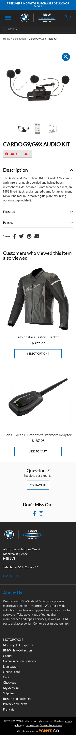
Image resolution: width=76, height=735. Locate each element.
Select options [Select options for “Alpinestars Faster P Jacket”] (38, 353)
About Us (12, 592)
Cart (6, 677)
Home (6, 38)
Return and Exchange (17, 698)
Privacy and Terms (15, 704)
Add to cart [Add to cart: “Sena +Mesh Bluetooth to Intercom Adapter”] (38, 451)
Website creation (26, 731)
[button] (8, 18)
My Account (11, 688)
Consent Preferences (51, 725)
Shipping (8, 693)
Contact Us (38, 485)
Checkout (9, 682)
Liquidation (19, 38)
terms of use (32, 725)
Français (8, 709)
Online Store (11, 672)
